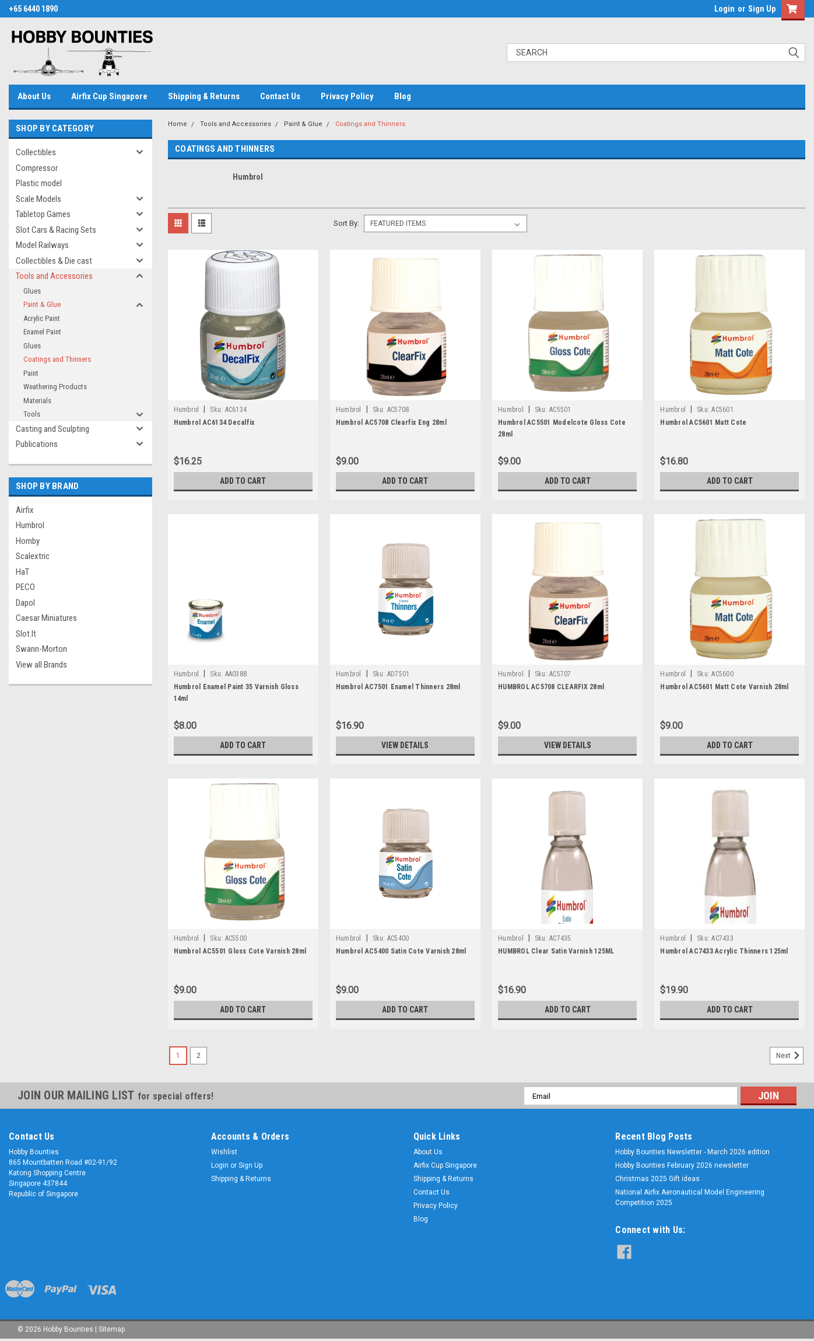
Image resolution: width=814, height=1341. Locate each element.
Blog (402, 96)
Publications (37, 444)
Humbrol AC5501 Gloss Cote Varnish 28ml (240, 951)
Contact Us (280, 96)
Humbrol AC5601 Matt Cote (703, 422)
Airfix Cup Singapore (109, 96)
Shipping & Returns (204, 96)
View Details (405, 745)
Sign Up (762, 8)
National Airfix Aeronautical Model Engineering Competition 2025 (689, 1197)
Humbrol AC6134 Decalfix (214, 422)
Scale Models (38, 199)
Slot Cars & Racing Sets (56, 230)
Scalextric (33, 556)
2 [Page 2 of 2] (199, 1056)
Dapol (25, 603)
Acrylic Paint (41, 318)
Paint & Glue (42, 304)
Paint (30, 373)
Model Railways (42, 245)
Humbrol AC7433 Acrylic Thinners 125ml (724, 951)
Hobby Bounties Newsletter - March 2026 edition (692, 1152)
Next (790, 1055)
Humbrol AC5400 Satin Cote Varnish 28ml (401, 951)
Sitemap (112, 1329)
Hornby (28, 541)
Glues (32, 291)
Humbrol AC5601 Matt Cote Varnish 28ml (724, 687)
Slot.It (26, 633)
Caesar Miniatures (46, 618)
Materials (37, 400)
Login (724, 8)
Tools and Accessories (54, 276)
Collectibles (36, 152)
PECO (25, 587)
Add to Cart (243, 481)
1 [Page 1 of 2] (178, 1056)
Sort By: (346, 223)
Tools (31, 414)
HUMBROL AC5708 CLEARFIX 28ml (551, 687)
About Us (34, 96)
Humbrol (30, 525)
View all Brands (41, 664)
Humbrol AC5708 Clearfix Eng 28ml (391, 422)
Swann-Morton (41, 649)
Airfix (25, 510)
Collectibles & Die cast (54, 261)
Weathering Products (55, 386)
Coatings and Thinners (57, 359)
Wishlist (224, 1152)
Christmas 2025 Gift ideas (657, 1179)
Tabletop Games (43, 214)
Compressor (37, 168)
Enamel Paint (42, 331)
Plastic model (39, 183)
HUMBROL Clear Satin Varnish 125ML (556, 951)
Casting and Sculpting (52, 429)
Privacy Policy (347, 96)
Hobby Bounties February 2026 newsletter (682, 1165)
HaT (22, 572)
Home (177, 124)
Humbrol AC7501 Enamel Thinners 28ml (398, 687)
